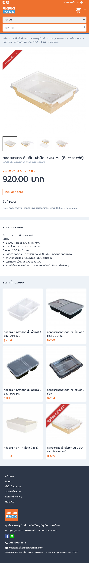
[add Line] (12, 536)
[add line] (7, 2)
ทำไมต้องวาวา (13, 486)
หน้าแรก (7, 38)
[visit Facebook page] (4, 2)
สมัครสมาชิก (69, 2)
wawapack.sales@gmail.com (24, 548)
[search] (44, 28)
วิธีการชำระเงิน (13, 492)
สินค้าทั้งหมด (22, 38)
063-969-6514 (15, 543)
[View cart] (78, 10)
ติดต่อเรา (10, 502)
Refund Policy (13, 497)
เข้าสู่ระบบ (81, 2)
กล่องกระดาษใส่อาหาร (69, 38)
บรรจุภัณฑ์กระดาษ (43, 38)
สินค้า (8, 481)
